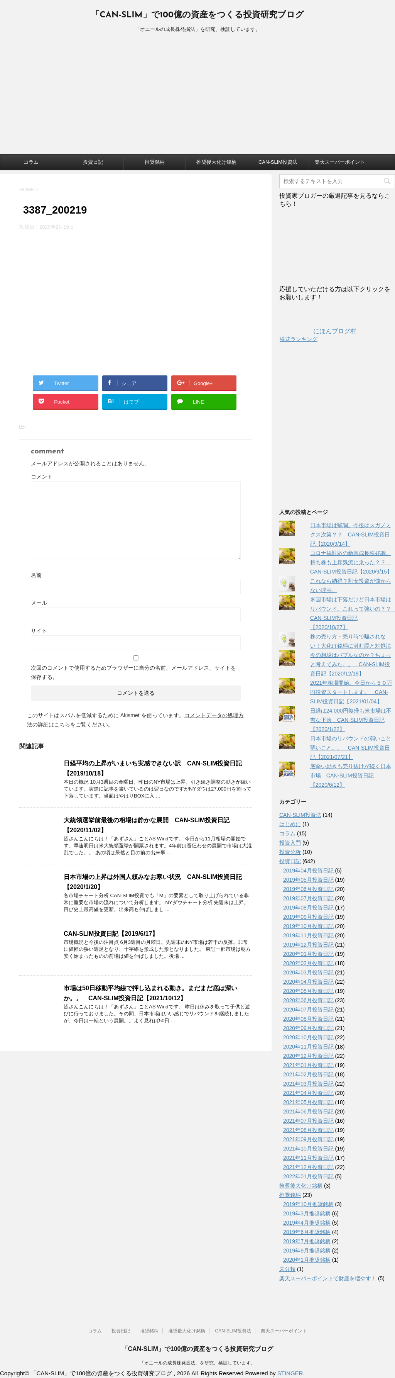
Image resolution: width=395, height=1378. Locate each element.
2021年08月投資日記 (308, 1130)
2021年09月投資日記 (308, 1139)
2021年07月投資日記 (308, 1121)
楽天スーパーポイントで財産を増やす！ (327, 1278)
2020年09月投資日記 (308, 1028)
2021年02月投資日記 (308, 1074)
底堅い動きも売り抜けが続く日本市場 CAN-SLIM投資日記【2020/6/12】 (350, 775)
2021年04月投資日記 (308, 1093)
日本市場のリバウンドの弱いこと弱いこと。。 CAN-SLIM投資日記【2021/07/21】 (350, 747)
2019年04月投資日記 (308, 870)
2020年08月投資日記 (308, 1019)
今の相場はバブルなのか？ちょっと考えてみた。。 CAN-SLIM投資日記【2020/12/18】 (350, 664)
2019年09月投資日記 (308, 917)
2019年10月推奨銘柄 (308, 1204)
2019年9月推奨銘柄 (307, 1250)
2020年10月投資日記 (308, 1037)
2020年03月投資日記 (308, 972)
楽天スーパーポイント (340, 162)
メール (39, 603)
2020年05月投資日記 (308, 991)
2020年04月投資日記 (308, 982)
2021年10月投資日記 (308, 1149)
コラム (31, 162)
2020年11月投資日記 (308, 1047)
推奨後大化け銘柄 (216, 162)
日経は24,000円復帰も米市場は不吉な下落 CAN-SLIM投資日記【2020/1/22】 (351, 720)
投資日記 (93, 162)
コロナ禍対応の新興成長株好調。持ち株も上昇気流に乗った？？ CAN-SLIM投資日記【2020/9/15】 (351, 562)
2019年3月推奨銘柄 (307, 1213)
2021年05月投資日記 (308, 1102)
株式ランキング (298, 339)
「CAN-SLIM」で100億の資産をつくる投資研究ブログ (197, 15)
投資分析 (290, 852)
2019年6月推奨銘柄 (307, 1232)
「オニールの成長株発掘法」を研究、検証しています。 (197, 1363)
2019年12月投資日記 (308, 945)
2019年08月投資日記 (308, 908)
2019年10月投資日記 (308, 926)
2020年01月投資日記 (308, 954)
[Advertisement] (197, 96)
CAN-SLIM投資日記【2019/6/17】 (111, 933)
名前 (36, 575)
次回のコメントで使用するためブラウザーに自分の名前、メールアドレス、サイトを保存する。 (133, 672)
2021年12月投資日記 (308, 1167)
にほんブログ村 (317, 331)
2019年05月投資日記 (308, 880)
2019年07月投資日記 (308, 898)
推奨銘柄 (155, 162)
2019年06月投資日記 (308, 889)
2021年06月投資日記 (308, 1111)
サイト (39, 631)
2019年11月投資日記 (308, 935)
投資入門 (290, 843)
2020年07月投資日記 (308, 1009)
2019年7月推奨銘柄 (307, 1241)
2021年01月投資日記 (308, 1065)
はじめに (290, 824)
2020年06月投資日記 (308, 1000)
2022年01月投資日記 (308, 1176)
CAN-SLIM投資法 (277, 162)
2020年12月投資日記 (308, 1056)
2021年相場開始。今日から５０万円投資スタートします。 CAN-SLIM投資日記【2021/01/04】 (351, 692)
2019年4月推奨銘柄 (307, 1223)
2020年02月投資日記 (308, 963)
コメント (41, 476)
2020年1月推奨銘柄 (307, 1260)
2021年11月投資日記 (308, 1158)
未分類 (287, 1269)
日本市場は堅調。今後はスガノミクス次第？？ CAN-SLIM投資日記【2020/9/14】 (350, 534)
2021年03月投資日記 (308, 1084)
